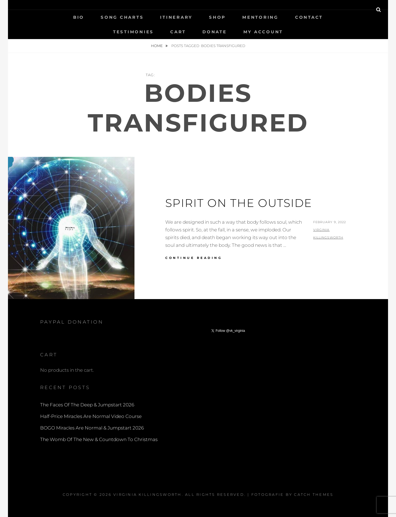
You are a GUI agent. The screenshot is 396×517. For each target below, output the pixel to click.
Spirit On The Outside (238, 203)
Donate (214, 31)
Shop (217, 17)
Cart (178, 31)
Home (157, 45)
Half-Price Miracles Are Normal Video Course (91, 416)
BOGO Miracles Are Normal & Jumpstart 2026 (92, 428)
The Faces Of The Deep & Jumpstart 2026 (87, 404)
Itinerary (176, 17)
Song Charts (122, 17)
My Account (263, 31)
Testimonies (133, 31)
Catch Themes (313, 494)
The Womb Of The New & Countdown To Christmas (99, 439)
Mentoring (260, 17)
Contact (309, 17)
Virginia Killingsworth (147, 494)
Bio (78, 17)
